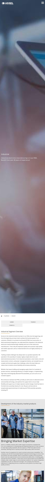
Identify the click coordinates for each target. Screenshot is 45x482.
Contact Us (11, 325)
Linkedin (12, 322)
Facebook (33, 322)
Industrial (13, 316)
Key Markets (6, 316)
